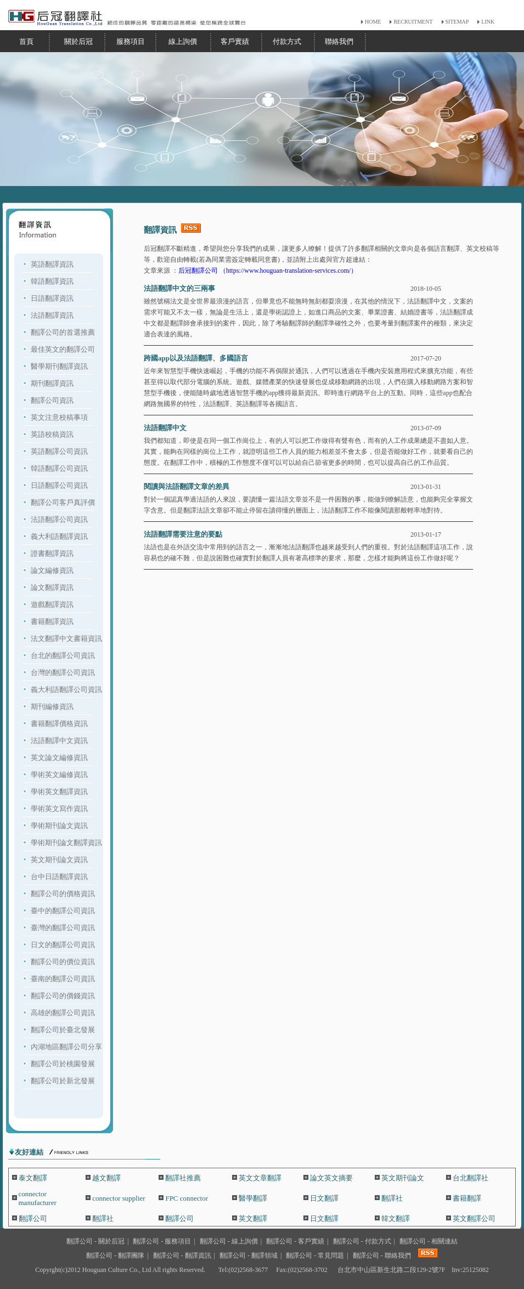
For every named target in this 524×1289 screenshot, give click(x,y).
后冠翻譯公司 (198, 270)
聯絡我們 (339, 41)
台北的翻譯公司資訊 (63, 655)
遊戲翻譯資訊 (52, 604)
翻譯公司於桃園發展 (63, 1064)
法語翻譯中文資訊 (59, 740)
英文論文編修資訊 (59, 757)
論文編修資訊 (52, 570)
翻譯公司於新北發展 (63, 1081)
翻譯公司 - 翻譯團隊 (115, 1255)
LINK (487, 22)
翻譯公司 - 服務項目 (162, 1241)
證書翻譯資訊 (52, 553)
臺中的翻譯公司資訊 (63, 911)
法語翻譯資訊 (52, 315)
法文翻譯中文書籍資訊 (66, 638)
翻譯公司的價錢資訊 (63, 996)
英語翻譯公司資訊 (59, 451)
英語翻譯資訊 (52, 264)
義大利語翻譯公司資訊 (66, 689)
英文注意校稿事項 (59, 417)
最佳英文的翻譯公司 (63, 349)
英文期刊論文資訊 (59, 859)
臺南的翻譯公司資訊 (63, 979)
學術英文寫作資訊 (59, 808)
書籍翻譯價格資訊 (59, 723)
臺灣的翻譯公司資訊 (63, 928)
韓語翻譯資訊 (52, 281)
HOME (373, 22)
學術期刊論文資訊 (59, 825)
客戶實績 (235, 41)
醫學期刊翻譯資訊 (59, 366)
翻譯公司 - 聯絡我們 (382, 1255)
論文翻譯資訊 (52, 587)
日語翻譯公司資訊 (59, 485)
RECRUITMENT (412, 22)
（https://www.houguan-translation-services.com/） (288, 270)
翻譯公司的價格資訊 (63, 894)
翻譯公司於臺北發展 (63, 1030)
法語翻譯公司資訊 (59, 519)
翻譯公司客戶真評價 (63, 502)
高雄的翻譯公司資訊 (63, 1013)
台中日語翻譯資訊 (59, 877)
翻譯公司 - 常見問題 (315, 1255)
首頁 (26, 41)
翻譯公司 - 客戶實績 (295, 1241)
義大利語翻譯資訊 (59, 536)
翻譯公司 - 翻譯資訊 (182, 1255)
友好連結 (29, 1152)
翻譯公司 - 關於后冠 (95, 1241)
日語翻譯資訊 (52, 298)
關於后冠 (78, 41)
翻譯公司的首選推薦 (63, 332)
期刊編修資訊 (52, 706)
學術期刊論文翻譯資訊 (66, 842)
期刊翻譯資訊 (52, 383)
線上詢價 (182, 41)
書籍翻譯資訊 (52, 621)
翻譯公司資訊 (52, 400)
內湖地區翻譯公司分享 (66, 1047)
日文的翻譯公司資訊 (63, 945)
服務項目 (130, 41)
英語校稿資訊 (52, 434)
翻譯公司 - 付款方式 (362, 1241)
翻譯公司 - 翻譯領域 (248, 1255)
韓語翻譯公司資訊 (59, 468)
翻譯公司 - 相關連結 (428, 1241)
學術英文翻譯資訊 (59, 791)
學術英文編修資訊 (59, 774)
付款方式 (287, 41)
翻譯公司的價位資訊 (63, 962)
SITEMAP (457, 22)
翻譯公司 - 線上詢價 (229, 1241)
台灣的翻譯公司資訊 (63, 672)
